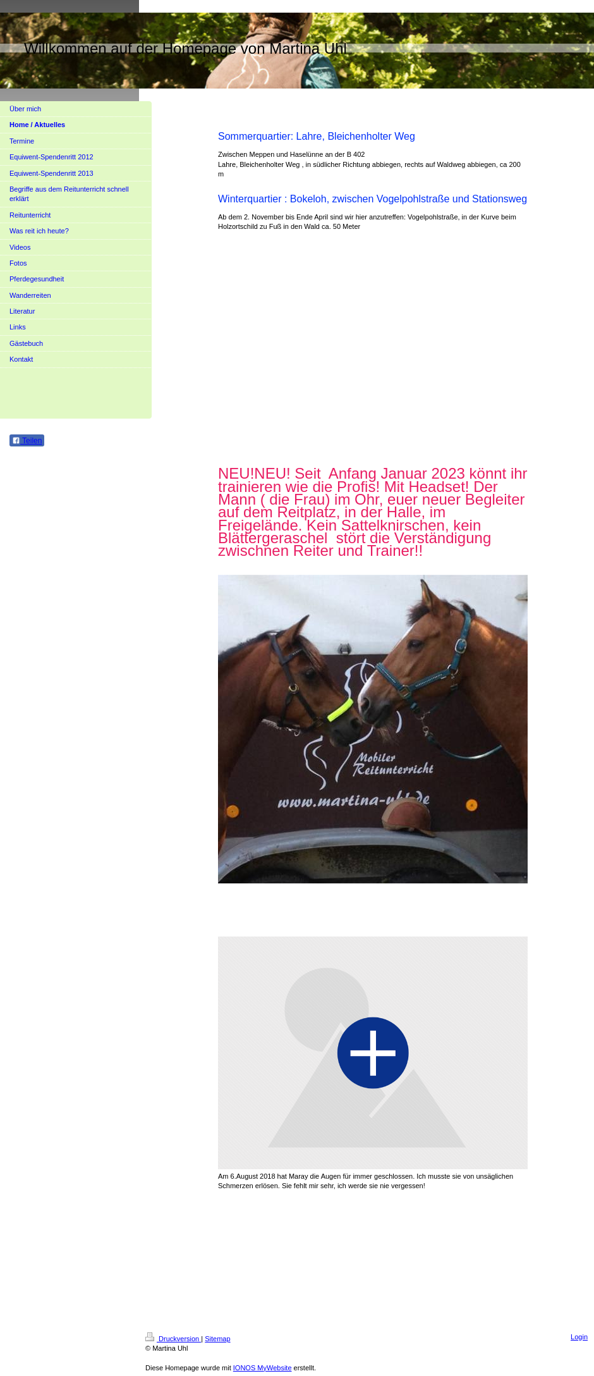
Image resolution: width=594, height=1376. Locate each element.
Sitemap (217, 1338)
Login (579, 1337)
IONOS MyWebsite (262, 1368)
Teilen (27, 440)
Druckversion (173, 1338)
